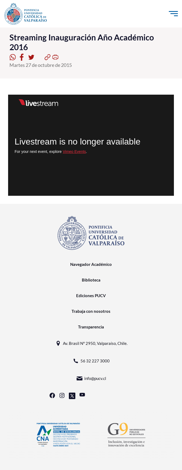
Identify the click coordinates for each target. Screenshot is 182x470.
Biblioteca (91, 279)
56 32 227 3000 (91, 361)
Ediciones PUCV (91, 295)
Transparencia (91, 326)
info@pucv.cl (91, 378)
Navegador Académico (91, 264)
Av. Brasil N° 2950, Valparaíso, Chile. (91, 343)
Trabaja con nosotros (91, 311)
